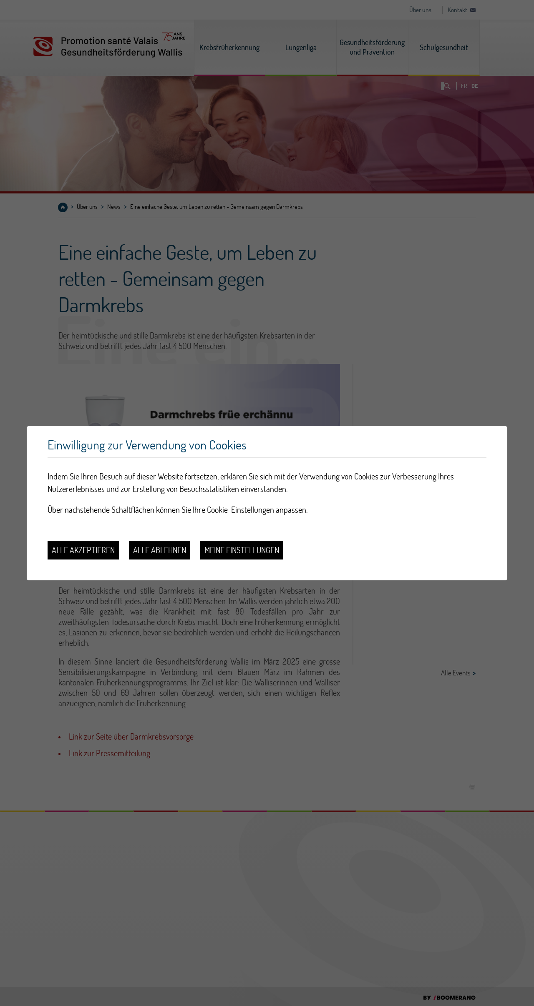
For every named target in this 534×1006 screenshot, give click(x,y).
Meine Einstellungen (241, 550)
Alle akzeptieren (83, 550)
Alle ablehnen (159, 550)
